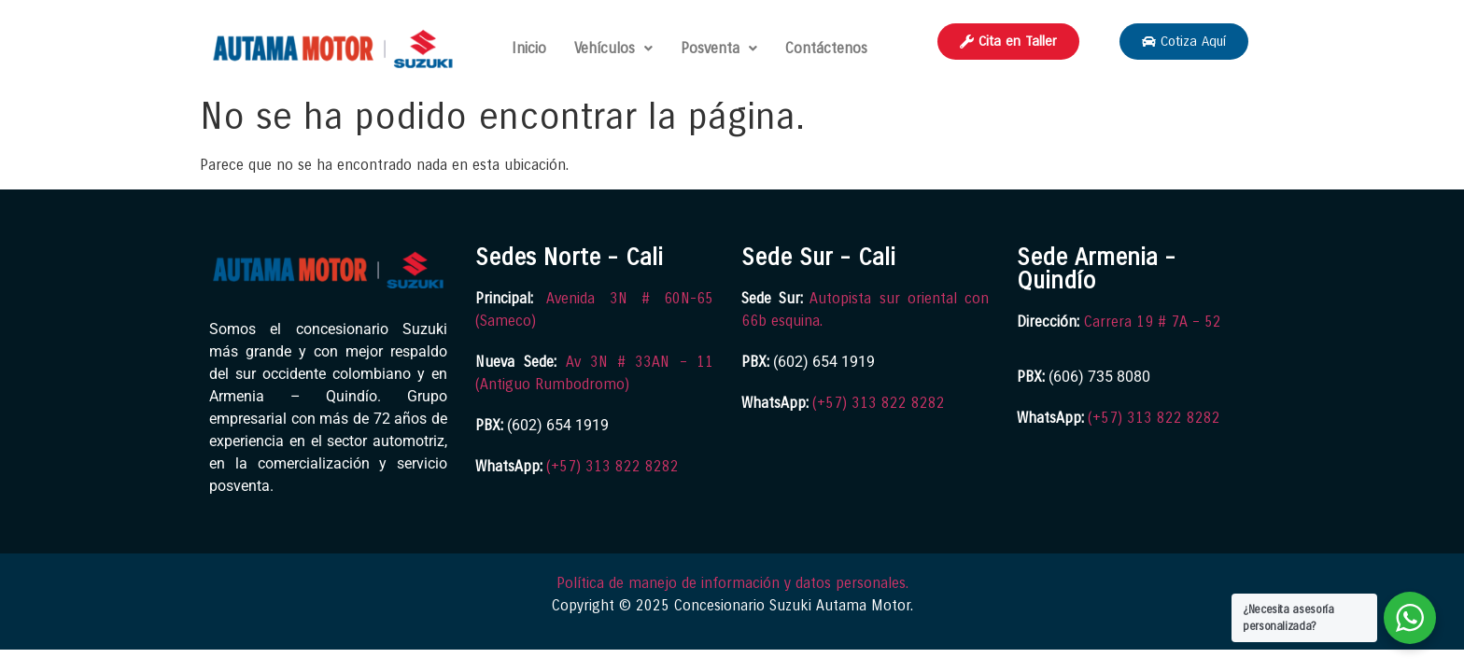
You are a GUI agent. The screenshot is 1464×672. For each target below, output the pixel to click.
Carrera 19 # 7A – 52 (1152, 321)
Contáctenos (826, 48)
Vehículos (613, 48)
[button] (613, 48)
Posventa (719, 48)
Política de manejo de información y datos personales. (732, 583)
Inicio (529, 48)
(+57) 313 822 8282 (612, 466)
